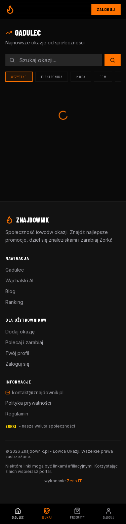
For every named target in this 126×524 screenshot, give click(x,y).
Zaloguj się (17, 364)
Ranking (14, 302)
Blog (10, 291)
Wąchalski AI (19, 280)
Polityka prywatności (28, 403)
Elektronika (51, 76)
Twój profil (17, 353)
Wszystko (19, 76)
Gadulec (14, 270)
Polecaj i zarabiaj (24, 342)
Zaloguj (106, 9)
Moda (80, 76)
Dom (103, 76)
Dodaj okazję (20, 331)
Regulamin (16, 413)
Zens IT (74, 480)
